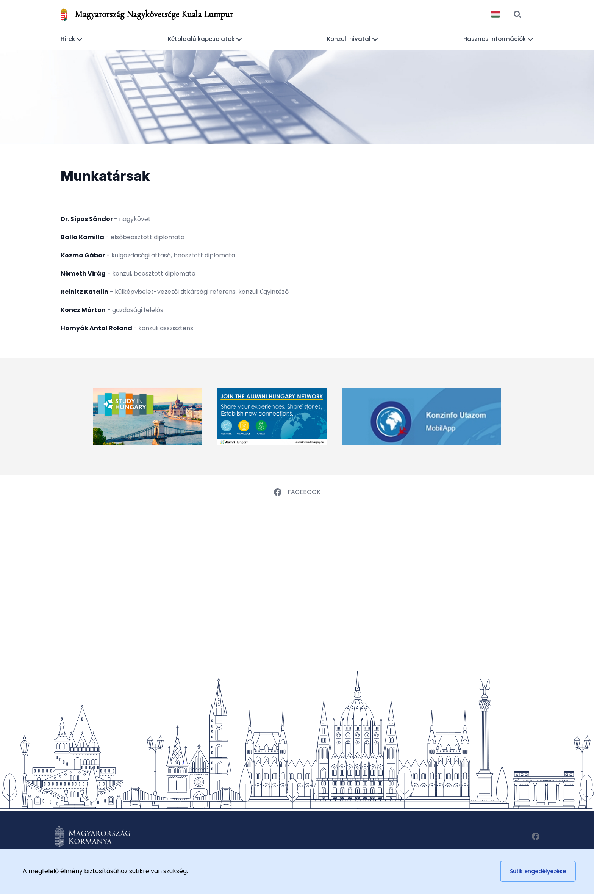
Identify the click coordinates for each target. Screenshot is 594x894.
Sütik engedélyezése (538, 871)
